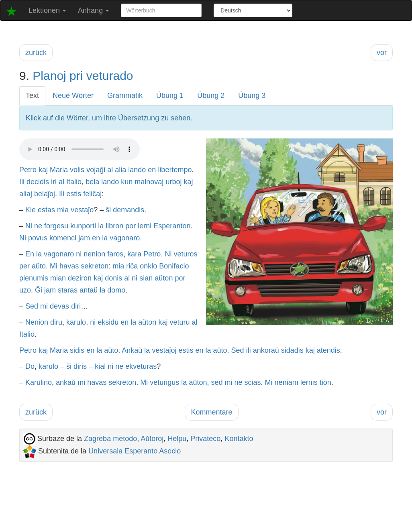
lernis (309, 382)
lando (137, 170)
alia (120, 170)
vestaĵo (82, 210)
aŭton (164, 278)
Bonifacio (174, 266)
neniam (286, 382)
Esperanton (171, 226)
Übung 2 (210, 95)
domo (116, 290)
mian (58, 278)
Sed (31, 306)
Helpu (176, 439)
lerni (144, 226)
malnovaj (149, 182)
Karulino (38, 382)
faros (115, 254)
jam (84, 238)
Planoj (49, 75)
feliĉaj (92, 194)
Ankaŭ (132, 350)
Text (32, 95)
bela (92, 182)
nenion (94, 254)
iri (54, 182)
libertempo (175, 170)
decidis (38, 182)
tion (325, 382)
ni (79, 254)
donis (113, 278)
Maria (59, 170)
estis (73, 194)
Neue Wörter (73, 95)
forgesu (56, 226)
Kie (30, 210)
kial (100, 366)
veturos (185, 254)
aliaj (25, 194)
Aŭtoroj (152, 439)
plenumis (33, 278)
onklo (148, 266)
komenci (62, 238)
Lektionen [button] (47, 10)
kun (127, 182)
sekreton (94, 266)
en (152, 170)
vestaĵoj (164, 350)
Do (30, 366)
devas (59, 306)
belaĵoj (44, 194)
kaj (43, 170)
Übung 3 (251, 95)
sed (216, 382)
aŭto (39, 266)
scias (253, 382)
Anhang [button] (93, 10)
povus (37, 238)
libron (114, 226)
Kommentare (211, 412)
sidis (77, 350)
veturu (179, 322)
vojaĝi (95, 170)
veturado (109, 75)
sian (146, 278)
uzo (25, 290)
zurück (36, 53)
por (130, 226)
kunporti (83, 226)
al (110, 170)
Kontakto (238, 439)
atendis (328, 350)
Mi (53, 266)
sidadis (292, 350)
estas (46, 210)
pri (76, 75)
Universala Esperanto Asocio (134, 451)
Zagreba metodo (110, 439)
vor (382, 53)
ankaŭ (65, 382)
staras (68, 290)
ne (38, 226)
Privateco (205, 439)
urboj (173, 182)
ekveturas (141, 366)
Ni (28, 226)
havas (69, 266)
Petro (28, 170)
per (24, 266)
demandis (128, 210)
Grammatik (125, 95)
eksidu (108, 322)
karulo (76, 322)
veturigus (164, 382)
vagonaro (125, 238)
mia (63, 210)
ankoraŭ (266, 350)
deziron (80, 278)
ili (248, 350)
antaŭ (89, 290)
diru (56, 322)
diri (76, 306)
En (29, 254)
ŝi (108, 210)
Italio (74, 182)
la (101, 226)
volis (77, 170)
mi (44, 306)
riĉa (132, 266)
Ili (21, 182)
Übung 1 (170, 95)
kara (134, 254)
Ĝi (38, 290)
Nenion (36, 322)
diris (80, 366)
